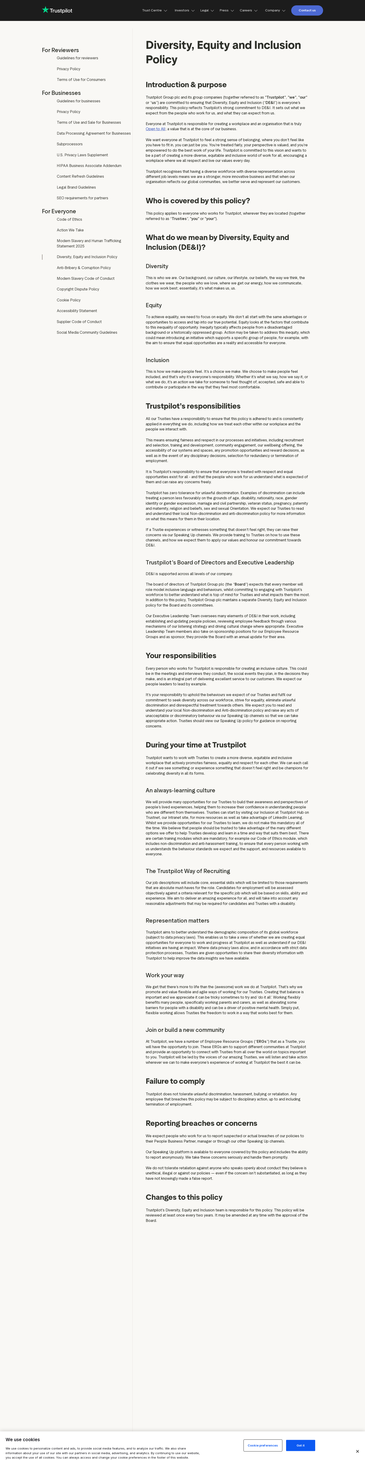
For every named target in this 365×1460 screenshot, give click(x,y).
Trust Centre (154, 10)
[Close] (357, 1451)
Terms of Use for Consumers (81, 79)
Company (275, 10)
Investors (185, 10)
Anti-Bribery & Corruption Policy (84, 268)
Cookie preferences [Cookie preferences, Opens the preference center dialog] (263, 1445)
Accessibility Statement (77, 311)
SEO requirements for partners (82, 198)
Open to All (155, 129)
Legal (207, 10)
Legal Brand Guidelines (76, 187)
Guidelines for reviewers (77, 58)
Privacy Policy (68, 69)
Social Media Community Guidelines (87, 332)
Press (227, 10)
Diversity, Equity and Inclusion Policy (87, 257)
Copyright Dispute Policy (78, 289)
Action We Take (70, 230)
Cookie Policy (69, 300)
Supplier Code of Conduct (79, 322)
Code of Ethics (69, 219)
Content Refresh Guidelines (80, 176)
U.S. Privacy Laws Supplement (82, 155)
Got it (300, 1445)
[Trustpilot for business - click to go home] (57, 10)
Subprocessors (70, 144)
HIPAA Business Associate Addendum (89, 165)
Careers (249, 10)
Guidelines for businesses (78, 101)
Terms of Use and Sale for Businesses (89, 122)
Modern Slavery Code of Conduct (86, 278)
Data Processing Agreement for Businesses (94, 133)
